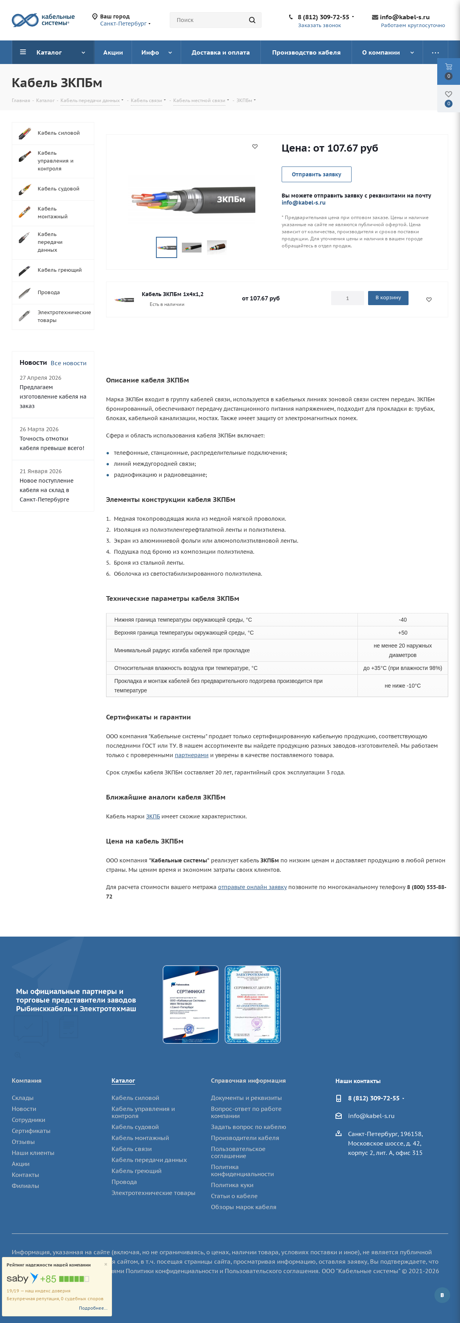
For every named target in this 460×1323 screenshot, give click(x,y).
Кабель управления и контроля (143, 1112)
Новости (24, 1109)
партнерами (192, 755)
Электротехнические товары (154, 1193)
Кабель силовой (135, 1098)
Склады (23, 1098)
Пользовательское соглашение (238, 1152)
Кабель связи (132, 1149)
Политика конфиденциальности (242, 1170)
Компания (27, 1080)
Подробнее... (93, 1308)
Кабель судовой (135, 1127)
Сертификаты (31, 1131)
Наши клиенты (33, 1152)
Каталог (123, 1080)
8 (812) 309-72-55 (323, 17)
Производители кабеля (245, 1138)
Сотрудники (28, 1120)
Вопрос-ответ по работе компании (246, 1112)
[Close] (106, 1265)
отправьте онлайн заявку (252, 887)
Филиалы (25, 1185)
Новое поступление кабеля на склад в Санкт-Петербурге (46, 490)
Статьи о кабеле (234, 1196)
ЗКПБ (153, 816)
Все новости (68, 363)
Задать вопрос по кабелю (248, 1127)
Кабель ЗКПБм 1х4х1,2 (172, 294)
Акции (20, 1163)
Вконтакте (442, 1295)
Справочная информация (248, 1080)
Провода (124, 1182)
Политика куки (232, 1185)
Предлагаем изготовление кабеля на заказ (53, 397)
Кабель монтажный (140, 1138)
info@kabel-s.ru (405, 17)
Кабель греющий (136, 1171)
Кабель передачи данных (149, 1160)
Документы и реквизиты (246, 1098)
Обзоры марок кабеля (244, 1207)
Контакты (25, 1174)
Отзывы (23, 1142)
